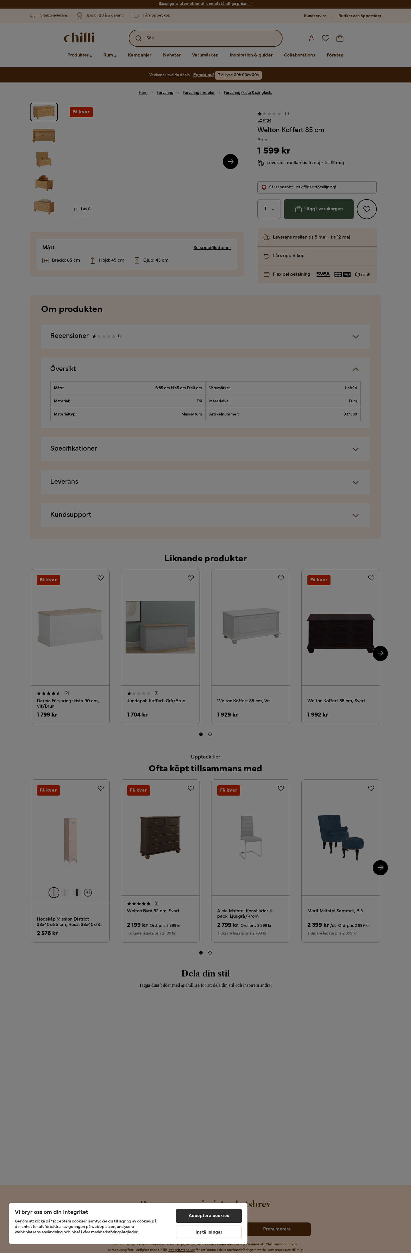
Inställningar (209, 1232)
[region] (128, 1223)
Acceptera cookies (209, 1216)
